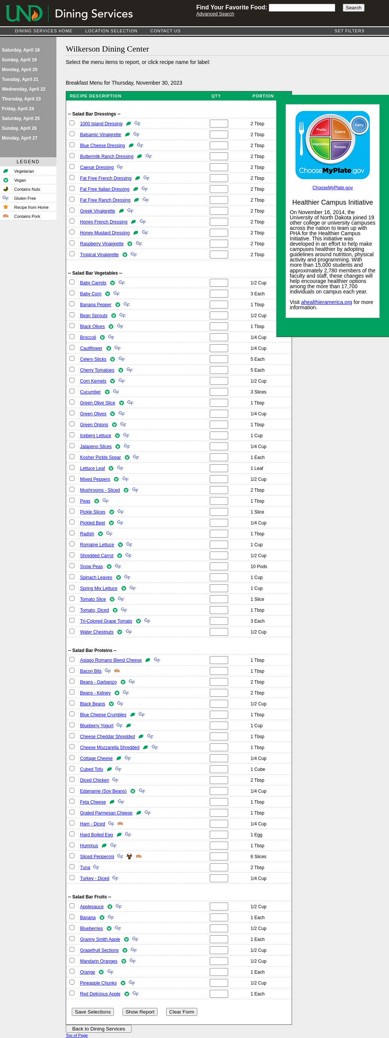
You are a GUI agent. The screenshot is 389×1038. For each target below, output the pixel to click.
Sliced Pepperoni (97, 856)
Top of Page (77, 1035)
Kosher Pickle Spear (100, 457)
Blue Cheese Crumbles (103, 714)
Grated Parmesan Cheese (106, 813)
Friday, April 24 (18, 108)
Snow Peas (91, 566)
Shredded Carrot (97, 555)
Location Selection (111, 31)
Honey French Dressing (103, 222)
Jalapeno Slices (96, 446)
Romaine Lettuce (97, 544)
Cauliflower (91, 348)
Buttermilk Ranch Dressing (106, 156)
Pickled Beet (92, 523)
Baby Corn (90, 293)
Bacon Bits (90, 671)
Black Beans (92, 704)
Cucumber (90, 392)
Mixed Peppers (95, 479)
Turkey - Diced (94, 878)
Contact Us (165, 31)
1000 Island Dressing (101, 123)
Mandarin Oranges (98, 961)
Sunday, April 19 (19, 59)
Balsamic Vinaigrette (100, 134)
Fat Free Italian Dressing (104, 189)
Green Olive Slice (97, 403)
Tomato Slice (93, 599)
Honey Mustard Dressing (105, 233)
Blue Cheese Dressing (102, 145)
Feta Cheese (93, 802)
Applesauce (92, 906)
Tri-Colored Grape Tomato (106, 621)
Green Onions (94, 424)
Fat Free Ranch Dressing (105, 200)
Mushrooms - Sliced (100, 490)
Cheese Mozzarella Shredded (109, 747)
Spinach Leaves (96, 577)
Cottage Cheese (96, 758)
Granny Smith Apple (100, 939)
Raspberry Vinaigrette (102, 243)
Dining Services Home (44, 31)
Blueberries (91, 928)
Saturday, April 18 (21, 50)
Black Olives (92, 326)
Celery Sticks (93, 359)
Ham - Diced (92, 824)
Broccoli (88, 337)
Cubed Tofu (91, 769)
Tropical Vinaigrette (99, 254)
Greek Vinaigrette (97, 211)
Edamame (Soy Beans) (103, 791)
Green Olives (93, 413)
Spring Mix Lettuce (98, 588)
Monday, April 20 (20, 69)
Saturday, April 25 (21, 118)
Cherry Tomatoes (97, 370)
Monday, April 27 (20, 138)
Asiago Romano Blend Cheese (111, 660)
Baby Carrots (93, 283)
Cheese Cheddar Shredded (107, 736)
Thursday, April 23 (21, 99)
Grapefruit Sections (99, 950)
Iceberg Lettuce (95, 435)
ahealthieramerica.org (326, 302)
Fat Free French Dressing (106, 178)
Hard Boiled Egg (96, 834)
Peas (85, 501)
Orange (87, 972)
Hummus (89, 845)
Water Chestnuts (97, 632)
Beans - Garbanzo (98, 682)
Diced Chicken (94, 780)
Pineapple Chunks (98, 983)
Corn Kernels (93, 381)
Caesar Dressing (97, 167)
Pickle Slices (92, 512)
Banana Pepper (95, 304)
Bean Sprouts (93, 315)
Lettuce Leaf (92, 468)
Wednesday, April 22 (23, 89)
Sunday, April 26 (19, 128)
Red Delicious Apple (100, 994)
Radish (87, 533)
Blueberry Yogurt (97, 725)
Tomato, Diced (94, 610)
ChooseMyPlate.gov (332, 187)
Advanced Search (215, 14)
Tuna (85, 867)
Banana (87, 917)
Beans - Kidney (95, 693)
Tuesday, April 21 (20, 79)
